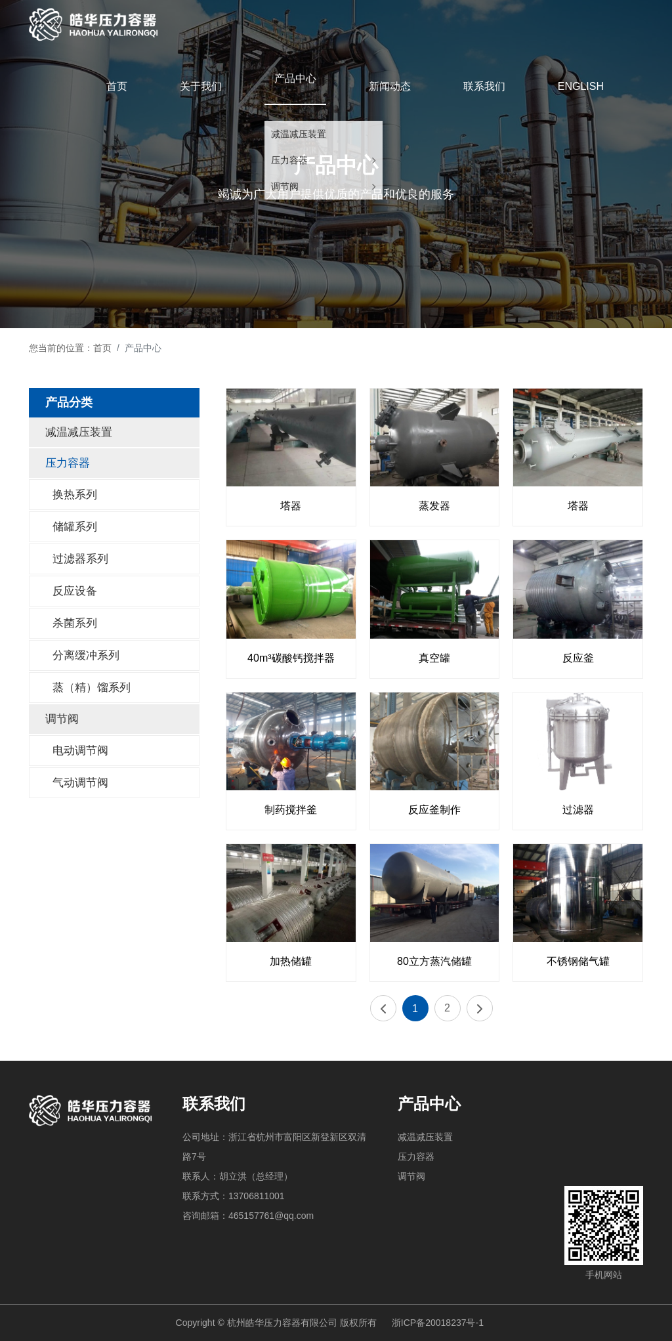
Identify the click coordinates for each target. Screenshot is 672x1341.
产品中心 (295, 78)
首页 (116, 86)
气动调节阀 (80, 783)
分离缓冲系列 (85, 655)
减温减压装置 (298, 134)
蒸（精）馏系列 (91, 687)
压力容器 (289, 160)
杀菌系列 (74, 623)
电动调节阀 (80, 750)
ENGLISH (581, 86)
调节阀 (285, 186)
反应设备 (74, 591)
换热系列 (74, 494)
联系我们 (484, 86)
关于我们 (201, 86)
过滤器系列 (80, 559)
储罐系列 (74, 527)
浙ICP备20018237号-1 (438, 1322)
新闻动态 (390, 86)
